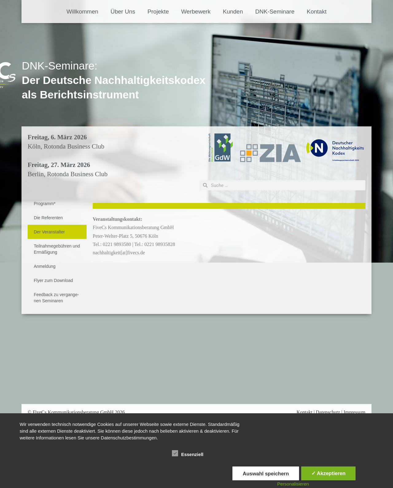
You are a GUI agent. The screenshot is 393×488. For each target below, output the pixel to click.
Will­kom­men (82, 11)
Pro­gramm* (45, 203)
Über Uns (123, 11)
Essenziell (188, 453)
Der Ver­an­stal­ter (49, 231)
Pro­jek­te (158, 11)
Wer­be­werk (196, 11)
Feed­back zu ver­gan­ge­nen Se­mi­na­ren (56, 297)
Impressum (354, 412)
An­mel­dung (45, 266)
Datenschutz (328, 412)
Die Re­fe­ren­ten (48, 217)
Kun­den (233, 11)
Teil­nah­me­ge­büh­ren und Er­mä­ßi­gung (57, 249)
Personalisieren (293, 483)
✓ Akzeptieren (328, 473)
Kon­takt (316, 11)
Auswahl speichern (266, 473)
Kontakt (305, 412)
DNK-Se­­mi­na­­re (274, 11)
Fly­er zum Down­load (53, 280)
